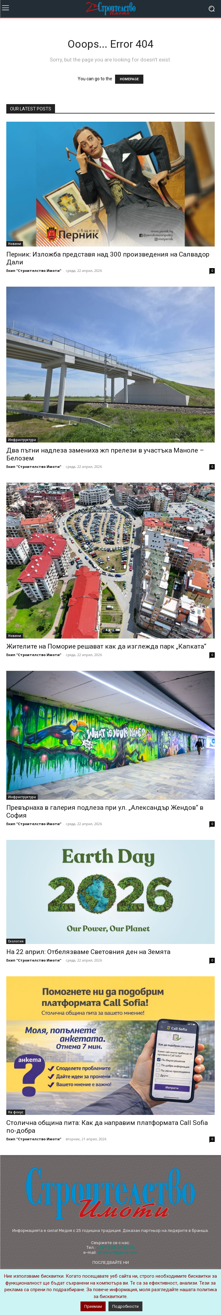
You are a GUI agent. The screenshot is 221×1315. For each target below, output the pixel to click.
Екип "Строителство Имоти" (33, 270)
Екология (16, 941)
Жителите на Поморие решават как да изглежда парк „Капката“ (106, 646)
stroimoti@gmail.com (117, 1252)
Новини (14, 243)
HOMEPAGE (129, 79)
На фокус (15, 1112)
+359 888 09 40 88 (116, 1247)
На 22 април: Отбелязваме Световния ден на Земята (88, 952)
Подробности (125, 1306)
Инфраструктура (22, 439)
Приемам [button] (93, 1306)
